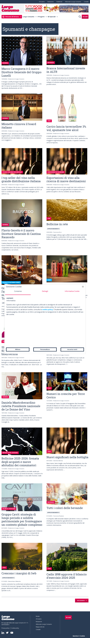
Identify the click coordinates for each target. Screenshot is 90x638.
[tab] (17, 292)
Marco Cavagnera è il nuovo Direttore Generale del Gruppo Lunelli (21, 72)
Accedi (85, 17)
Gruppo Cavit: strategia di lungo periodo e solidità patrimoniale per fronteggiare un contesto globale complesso (22, 520)
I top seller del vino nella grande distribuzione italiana (21, 179)
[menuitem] (41, 1)
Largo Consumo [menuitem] (28, 17)
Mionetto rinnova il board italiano (19, 125)
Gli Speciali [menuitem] (51, 17)
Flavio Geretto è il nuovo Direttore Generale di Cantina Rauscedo (21, 233)
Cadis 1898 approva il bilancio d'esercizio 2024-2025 (67, 576)
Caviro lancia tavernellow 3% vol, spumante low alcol (66, 128)
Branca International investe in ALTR (66, 70)
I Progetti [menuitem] (40, 17)
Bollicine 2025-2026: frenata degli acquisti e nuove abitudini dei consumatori (20, 462)
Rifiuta (17, 349)
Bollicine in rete (57, 224)
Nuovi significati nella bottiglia (67, 457)
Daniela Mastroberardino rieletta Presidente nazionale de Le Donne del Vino (21, 406)
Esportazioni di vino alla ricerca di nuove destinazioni (66, 179)
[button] (83, 286)
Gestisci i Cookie (79, 636)
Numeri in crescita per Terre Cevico (66, 395)
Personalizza (45, 349)
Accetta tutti (72, 349)
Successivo (81, 600)
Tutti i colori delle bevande (65, 508)
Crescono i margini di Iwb (19, 573)
